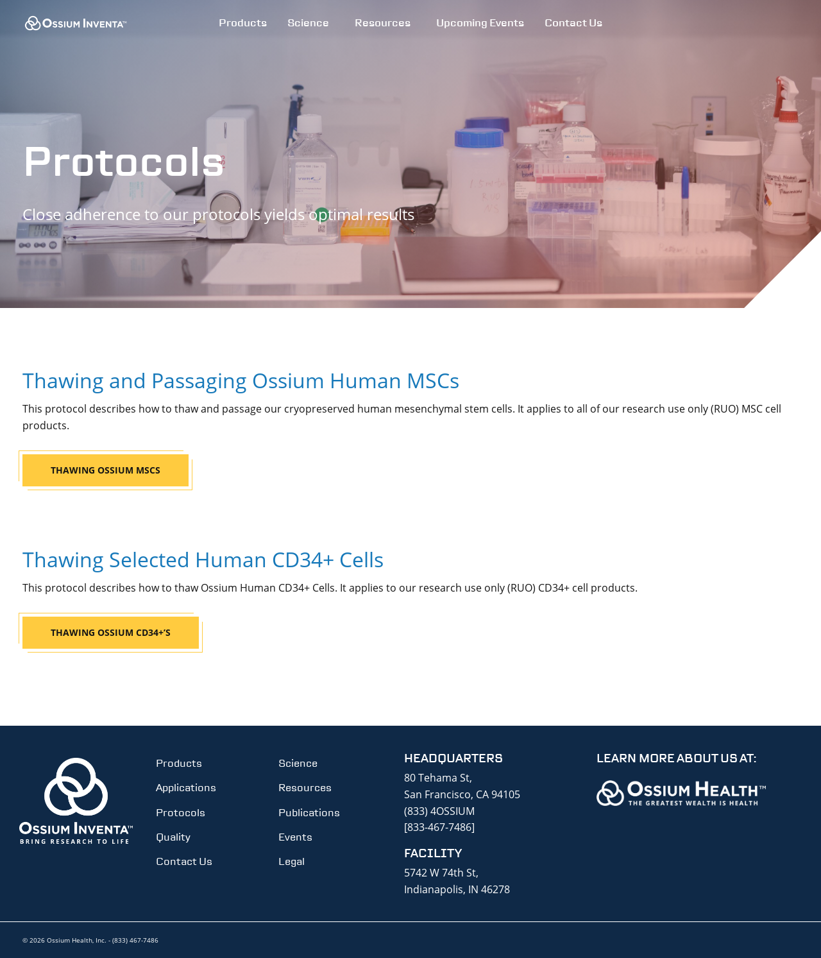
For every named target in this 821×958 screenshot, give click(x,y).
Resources (382, 22)
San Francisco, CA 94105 (462, 794)
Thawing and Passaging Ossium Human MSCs (240, 380)
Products (243, 22)
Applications (186, 787)
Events (295, 837)
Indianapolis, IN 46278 (457, 889)
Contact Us (573, 22)
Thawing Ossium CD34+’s (111, 632)
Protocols (180, 812)
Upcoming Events (480, 22)
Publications (309, 812)
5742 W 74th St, (441, 873)
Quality (173, 837)
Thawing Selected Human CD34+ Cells (203, 559)
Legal (291, 861)
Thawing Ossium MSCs (105, 470)
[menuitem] (242, 23)
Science (308, 22)
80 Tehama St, (438, 778)
